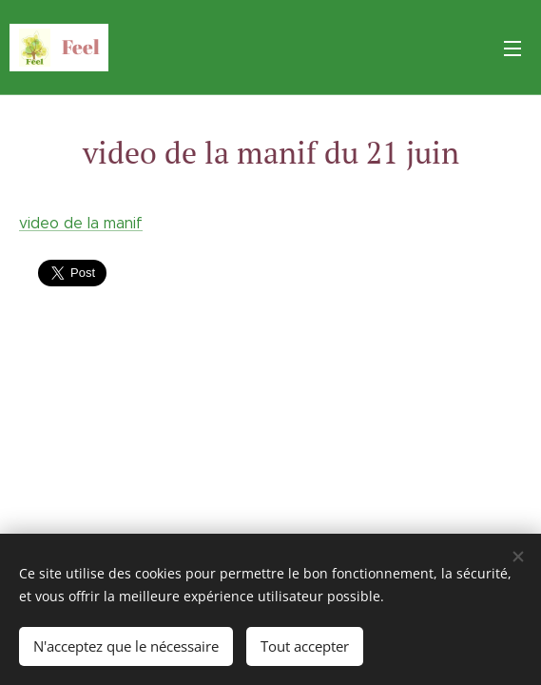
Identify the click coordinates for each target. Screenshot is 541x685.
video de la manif (81, 223)
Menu (512, 48)
